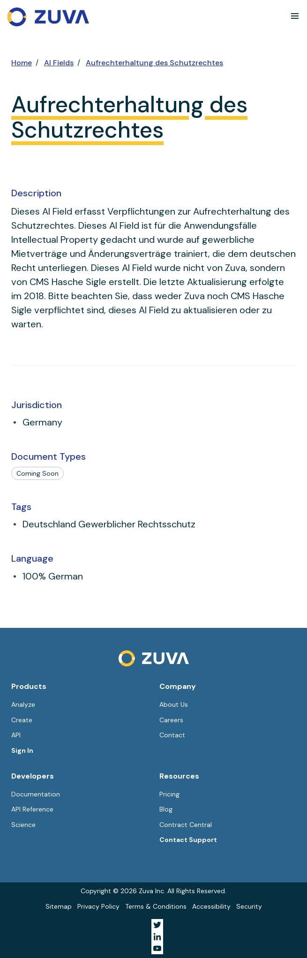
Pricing (169, 794)
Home (21, 63)
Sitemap (58, 906)
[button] (295, 16)
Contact (172, 735)
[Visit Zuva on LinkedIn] (157, 937)
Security (249, 906)
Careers (171, 720)
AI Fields (59, 63)
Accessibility (211, 906)
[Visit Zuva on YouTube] (157, 948)
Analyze (23, 704)
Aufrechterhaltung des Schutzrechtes (154, 63)
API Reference (32, 809)
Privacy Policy (98, 906)
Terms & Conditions (156, 906)
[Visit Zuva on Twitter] (157, 925)
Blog (165, 809)
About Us (173, 704)
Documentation (35, 794)
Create (21, 720)
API (16, 735)
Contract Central (185, 824)
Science (23, 824)
